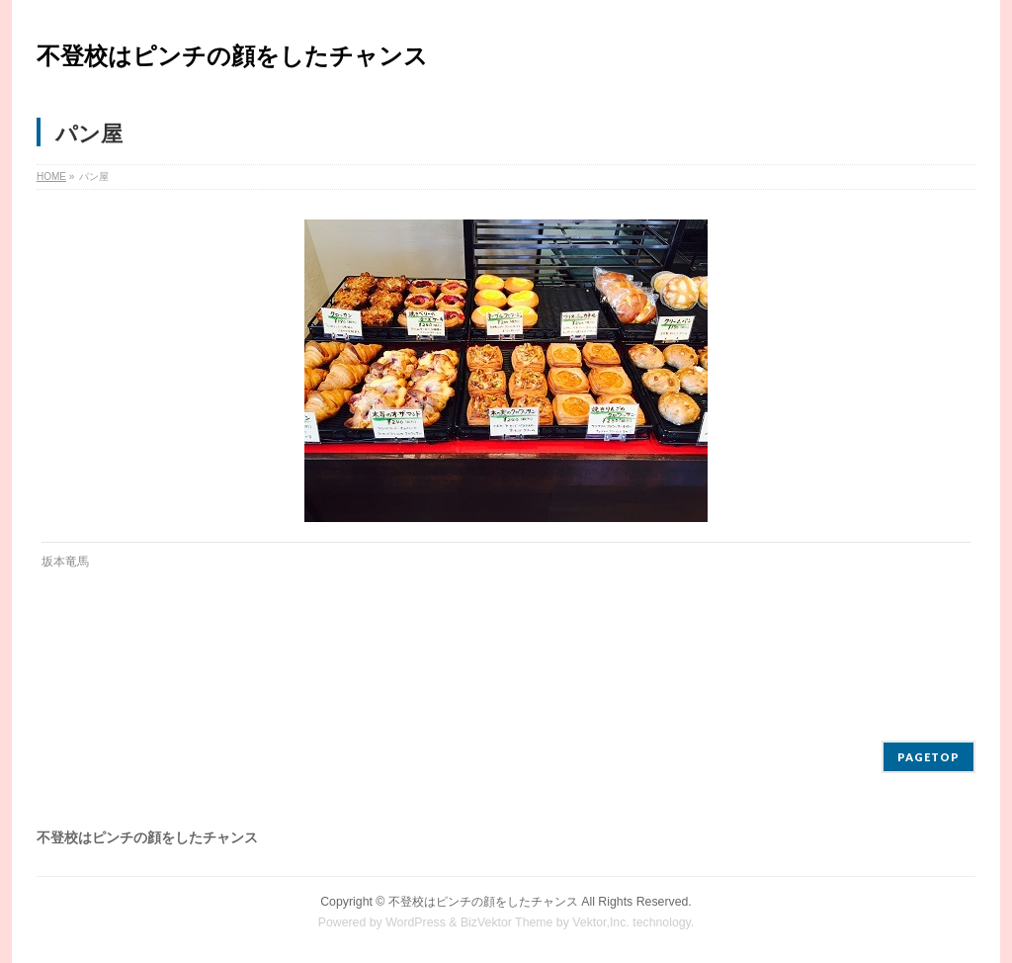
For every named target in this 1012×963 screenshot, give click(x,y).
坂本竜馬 (65, 562)
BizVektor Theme (507, 922)
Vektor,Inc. (601, 922)
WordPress (415, 922)
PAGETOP (928, 756)
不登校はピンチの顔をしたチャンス (232, 56)
